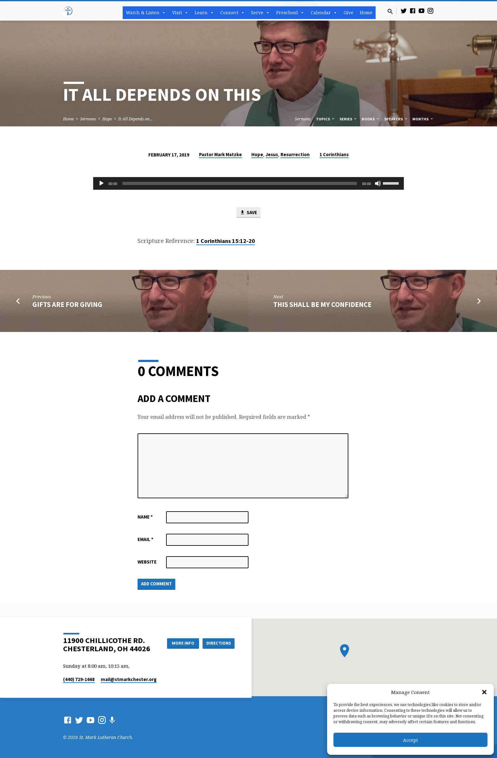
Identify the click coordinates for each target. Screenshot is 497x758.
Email (145, 539)
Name (145, 517)
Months (423, 119)
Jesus (272, 154)
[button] (484, 692)
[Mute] (378, 183)
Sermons (88, 119)
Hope (107, 119)
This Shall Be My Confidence (322, 304)
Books (371, 119)
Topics (325, 119)
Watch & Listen (146, 12)
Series (348, 119)
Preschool (290, 12)
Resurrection (295, 154)
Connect (232, 12)
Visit (180, 12)
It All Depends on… (135, 119)
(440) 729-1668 (79, 679)
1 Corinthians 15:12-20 (225, 241)
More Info (183, 643)
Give (348, 13)
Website (147, 562)
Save (248, 212)
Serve (260, 12)
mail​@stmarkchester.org (129, 679)
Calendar (324, 12)
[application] (248, 183)
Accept (410, 740)
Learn (204, 12)
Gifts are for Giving (67, 304)
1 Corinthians (334, 154)
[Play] (101, 183)
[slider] (239, 183)
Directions (218, 643)
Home (366, 13)
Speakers (396, 119)
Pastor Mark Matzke (220, 154)
